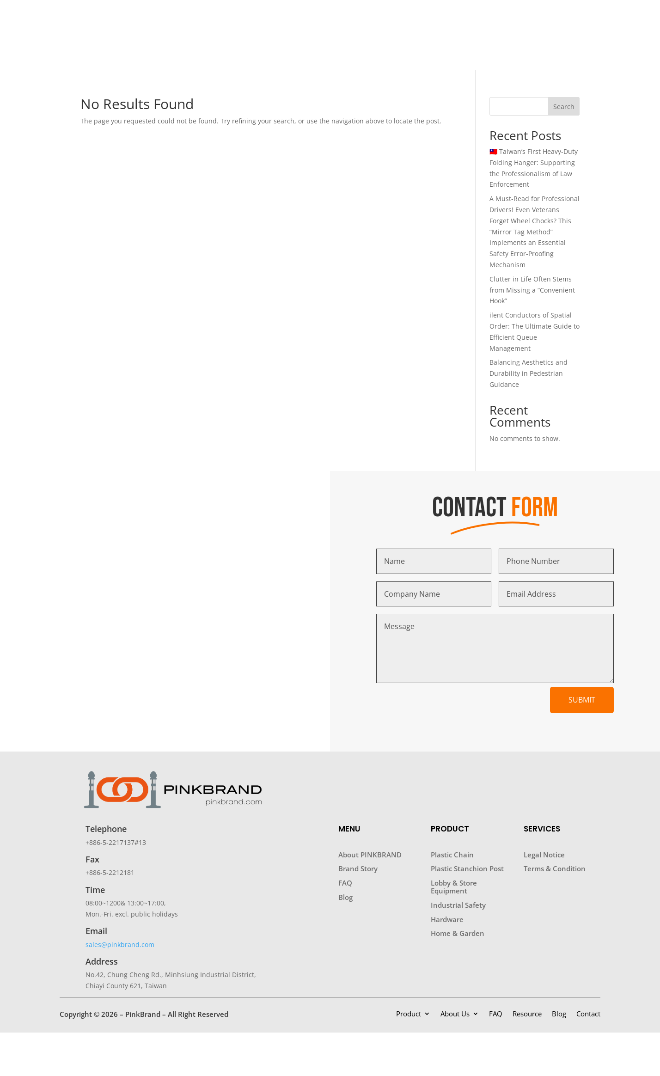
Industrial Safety (458, 905)
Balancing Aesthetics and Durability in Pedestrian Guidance (528, 373)
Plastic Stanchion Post (467, 868)
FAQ (345, 882)
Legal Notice (544, 854)
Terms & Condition (555, 868)
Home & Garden (457, 933)
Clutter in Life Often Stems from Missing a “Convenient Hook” (532, 290)
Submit (581, 700)
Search (563, 106)
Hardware (447, 919)
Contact (588, 1014)
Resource (527, 1014)
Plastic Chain (452, 854)
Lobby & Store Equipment (454, 886)
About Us (455, 1014)
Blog (345, 897)
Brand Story (358, 868)
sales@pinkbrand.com (120, 944)
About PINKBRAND (370, 854)
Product (408, 1014)
